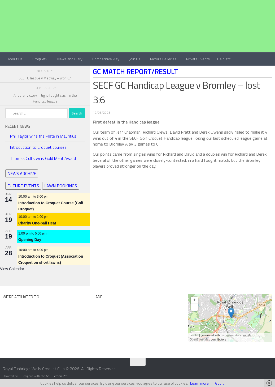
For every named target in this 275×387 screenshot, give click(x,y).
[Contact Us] (271, 370)
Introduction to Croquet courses (38, 147)
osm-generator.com (233, 335)
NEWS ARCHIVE (21, 173)
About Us (15, 59)
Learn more (199, 383)
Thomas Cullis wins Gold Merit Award (43, 158)
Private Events (198, 59)
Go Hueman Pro (56, 376)
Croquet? (39, 59)
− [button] (194, 307)
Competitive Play (105, 59)
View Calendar (12, 269)
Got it (219, 383)
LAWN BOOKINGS (60, 185)
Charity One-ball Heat (37, 223)
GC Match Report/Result (135, 71)
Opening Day (29, 239)
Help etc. (224, 59)
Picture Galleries (163, 59)
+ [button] (194, 300)
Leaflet (194, 335)
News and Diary (69, 59)
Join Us (134, 59)
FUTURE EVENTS (23, 185)
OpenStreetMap (200, 339)
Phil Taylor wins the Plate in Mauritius (43, 136)
